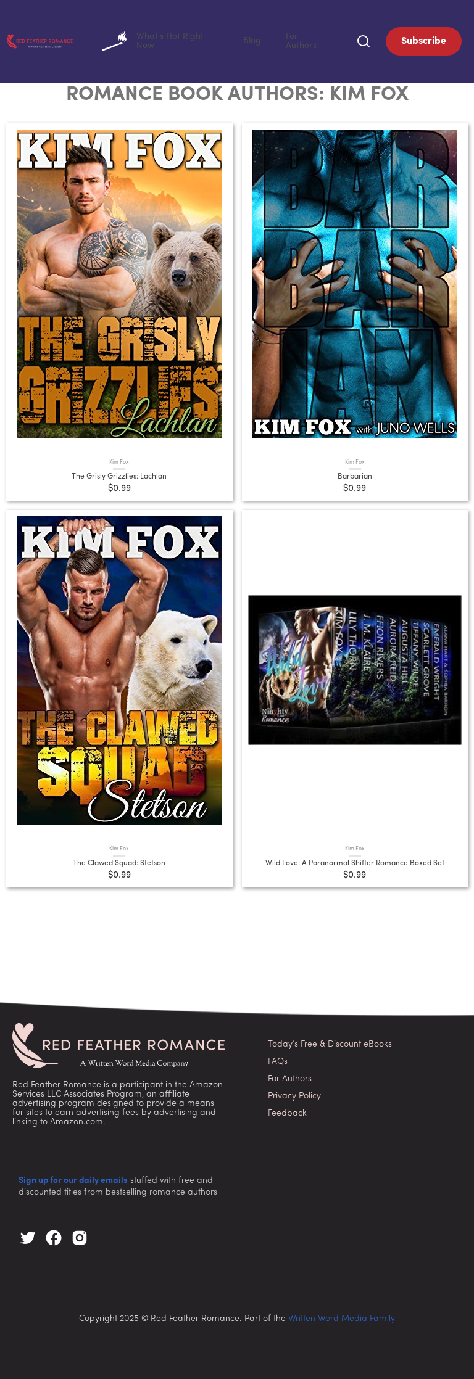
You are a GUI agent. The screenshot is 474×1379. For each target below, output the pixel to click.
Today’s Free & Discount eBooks (330, 1042)
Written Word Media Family (341, 1316)
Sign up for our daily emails (73, 1178)
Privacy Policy (294, 1093)
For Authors (315, 40)
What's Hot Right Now (202, 40)
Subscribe (423, 40)
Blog (277, 40)
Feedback (287, 1111)
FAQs (278, 1059)
